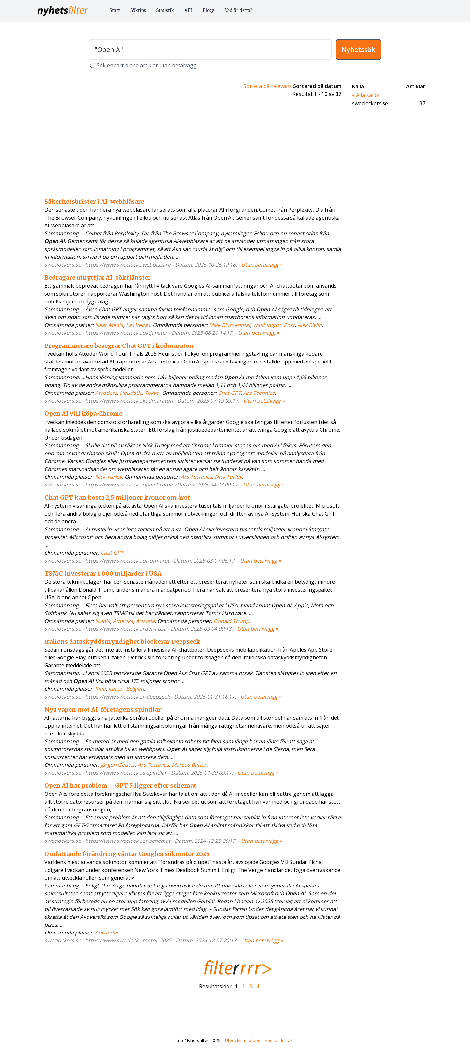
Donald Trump (231, 621)
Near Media (109, 325)
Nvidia (102, 621)
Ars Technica (259, 392)
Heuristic (131, 392)
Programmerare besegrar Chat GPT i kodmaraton (119, 345)
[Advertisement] (192, 148)
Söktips (138, 10)
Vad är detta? (239, 10)
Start (115, 10)
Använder (107, 932)
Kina (100, 688)
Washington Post (274, 325)
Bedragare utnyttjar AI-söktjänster (97, 277)
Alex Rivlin (309, 325)
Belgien (135, 688)
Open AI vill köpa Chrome (83, 413)
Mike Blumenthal (229, 325)
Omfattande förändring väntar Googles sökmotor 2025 (127, 853)
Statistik (165, 10)
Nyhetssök (358, 49)
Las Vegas (138, 325)
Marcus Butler (189, 764)
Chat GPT (229, 392)
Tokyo (152, 392)
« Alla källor (366, 95)
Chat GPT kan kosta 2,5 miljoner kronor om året (117, 497)
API (188, 10)
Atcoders (106, 392)
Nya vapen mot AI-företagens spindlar (102, 709)
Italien (115, 688)
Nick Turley (108, 476)
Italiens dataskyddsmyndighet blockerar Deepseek (122, 641)
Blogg (208, 10)
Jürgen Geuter (118, 764)
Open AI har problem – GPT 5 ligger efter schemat (120, 785)
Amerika (123, 621)
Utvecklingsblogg (242, 1040)
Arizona (145, 621)
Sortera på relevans (267, 86)
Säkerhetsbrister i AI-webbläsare (94, 201)
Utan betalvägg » (261, 264)
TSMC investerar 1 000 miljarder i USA (103, 573)
